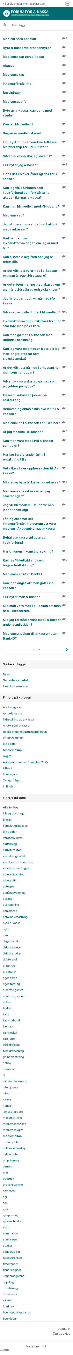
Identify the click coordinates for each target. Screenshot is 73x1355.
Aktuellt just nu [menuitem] (13, 713)
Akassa (36, 65)
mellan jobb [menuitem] (10, 1142)
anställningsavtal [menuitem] (14, 856)
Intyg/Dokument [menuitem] (14, 738)
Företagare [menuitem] (10, 774)
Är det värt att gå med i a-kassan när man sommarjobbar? (36, 369)
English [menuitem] (7, 819)
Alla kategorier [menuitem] (12, 707)
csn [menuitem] (5, 935)
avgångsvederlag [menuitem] (14, 892)
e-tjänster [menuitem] (9, 971)
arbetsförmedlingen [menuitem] (16, 868)
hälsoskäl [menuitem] (9, 1069)
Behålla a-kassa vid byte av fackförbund (36, 539)
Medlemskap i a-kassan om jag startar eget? (36, 493)
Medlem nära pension (36, 39)
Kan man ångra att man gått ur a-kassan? (36, 585)
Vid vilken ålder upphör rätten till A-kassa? (36, 470)
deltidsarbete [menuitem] (11, 947)
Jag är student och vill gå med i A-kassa (36, 300)
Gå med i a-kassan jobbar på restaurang (36, 397)
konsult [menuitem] (8, 1105)
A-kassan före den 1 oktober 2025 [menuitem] (25, 762)
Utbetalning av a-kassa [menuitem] (18, 719)
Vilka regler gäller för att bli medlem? (36, 312)
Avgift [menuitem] (7, 756)
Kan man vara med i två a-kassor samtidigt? (36, 443)
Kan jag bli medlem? (36, 124)
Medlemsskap (36, 74)
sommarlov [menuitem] (10, 1233)
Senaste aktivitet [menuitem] (15, 680)
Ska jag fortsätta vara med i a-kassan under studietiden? (36, 622)
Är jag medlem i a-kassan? (36, 431)
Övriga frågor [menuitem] (12, 780)
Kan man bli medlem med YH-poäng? (36, 206)
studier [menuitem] (7, 1245)
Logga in (64, 1329)
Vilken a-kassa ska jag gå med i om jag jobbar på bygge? (36, 383)
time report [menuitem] (10, 1264)
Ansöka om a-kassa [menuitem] (16, 725)
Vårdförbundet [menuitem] (12, 838)
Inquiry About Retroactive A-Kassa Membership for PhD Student (36, 144)
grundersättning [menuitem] (13, 1057)
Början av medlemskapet (36, 133)
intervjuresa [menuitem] (10, 1087)
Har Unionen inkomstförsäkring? (36, 551)
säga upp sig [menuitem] (11, 1251)
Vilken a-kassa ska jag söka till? (36, 156)
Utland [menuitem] (7, 768)
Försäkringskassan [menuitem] (15, 825)
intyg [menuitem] (6, 1093)
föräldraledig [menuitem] (11, 1044)
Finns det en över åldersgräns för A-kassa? (36, 176)
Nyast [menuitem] (7, 674)
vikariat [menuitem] (7, 1300)
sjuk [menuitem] (5, 1209)
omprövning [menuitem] (11, 1160)
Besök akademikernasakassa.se (24, 3)
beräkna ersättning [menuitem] (15, 917)
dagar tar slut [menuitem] (12, 941)
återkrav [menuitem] (8, 1306)
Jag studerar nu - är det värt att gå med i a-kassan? (36, 226)
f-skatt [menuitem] (8, 1008)
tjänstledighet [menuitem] (12, 1270)
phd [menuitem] (5, 1172)
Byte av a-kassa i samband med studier (36, 112)
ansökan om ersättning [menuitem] (18, 862)
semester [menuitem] (9, 1191)
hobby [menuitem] (7, 1063)
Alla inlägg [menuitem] (10, 807)
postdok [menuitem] (8, 1178)
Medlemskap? (36, 215)
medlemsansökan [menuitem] (14, 1124)
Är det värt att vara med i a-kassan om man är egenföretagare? (36, 272)
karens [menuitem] (7, 1099)
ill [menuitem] (4, 1075)
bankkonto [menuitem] (10, 911)
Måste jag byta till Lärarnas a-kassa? (36, 482)
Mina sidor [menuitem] (10, 744)
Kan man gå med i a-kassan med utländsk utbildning (36, 337)
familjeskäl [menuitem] (10, 1032)
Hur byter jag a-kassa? (36, 165)
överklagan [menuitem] (10, 1318)
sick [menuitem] (5, 1203)
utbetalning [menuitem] (10, 1288)
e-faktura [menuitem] (9, 965)
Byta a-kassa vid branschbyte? (36, 47)
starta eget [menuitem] (10, 1239)
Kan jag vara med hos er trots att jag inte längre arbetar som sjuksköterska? (36, 353)
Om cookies (61, 1333)
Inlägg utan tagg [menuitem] (14, 813)
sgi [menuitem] (5, 1197)
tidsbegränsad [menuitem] (12, 1257)
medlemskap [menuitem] (12, 1136)
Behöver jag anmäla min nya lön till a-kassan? (36, 411)
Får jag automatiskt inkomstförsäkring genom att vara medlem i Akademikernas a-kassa (36, 523)
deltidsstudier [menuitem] (12, 953)
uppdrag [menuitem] (8, 1282)
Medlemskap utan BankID (36, 574)
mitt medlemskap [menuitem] (14, 1148)
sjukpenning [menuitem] (10, 1215)
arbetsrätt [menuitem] (9, 880)
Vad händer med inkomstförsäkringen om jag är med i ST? (36, 243)
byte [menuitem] (6, 929)
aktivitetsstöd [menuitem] (12, 850)
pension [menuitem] (8, 1166)
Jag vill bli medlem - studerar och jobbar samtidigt (36, 507)
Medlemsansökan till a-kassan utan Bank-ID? (36, 635)
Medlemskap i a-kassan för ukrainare (36, 423)
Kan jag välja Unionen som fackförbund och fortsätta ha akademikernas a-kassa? (36, 192)
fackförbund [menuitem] (11, 1020)
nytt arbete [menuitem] (10, 1154)
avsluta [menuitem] (7, 898)
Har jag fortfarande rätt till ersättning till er (36, 456)
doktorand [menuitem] (10, 959)
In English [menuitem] (9, 786)
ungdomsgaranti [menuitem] (14, 1276)
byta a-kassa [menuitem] (11, 923)
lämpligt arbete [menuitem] (13, 1111)
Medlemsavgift (36, 101)
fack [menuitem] (6, 1014)
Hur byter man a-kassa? (36, 596)
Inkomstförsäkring (36, 83)
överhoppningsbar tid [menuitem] (17, 1312)
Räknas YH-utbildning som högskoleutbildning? (36, 562)
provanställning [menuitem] (13, 1184)
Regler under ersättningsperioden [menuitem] (25, 732)
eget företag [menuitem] (11, 984)
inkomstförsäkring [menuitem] (15, 1081)
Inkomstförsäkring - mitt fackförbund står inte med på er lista (36, 323)
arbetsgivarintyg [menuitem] (14, 874)
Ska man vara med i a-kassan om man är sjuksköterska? (36, 608)
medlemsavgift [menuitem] (13, 1130)
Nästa (67, 650)
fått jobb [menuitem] (9, 1038)
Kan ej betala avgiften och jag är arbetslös (36, 259)
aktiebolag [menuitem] (10, 844)
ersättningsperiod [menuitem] (14, 996)
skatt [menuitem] (6, 1227)
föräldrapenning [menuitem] (13, 1051)
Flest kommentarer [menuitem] (15, 686)
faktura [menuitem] (8, 1026)
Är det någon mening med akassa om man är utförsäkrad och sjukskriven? (36, 286)
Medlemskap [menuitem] (12, 750)
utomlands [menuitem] (10, 1294)
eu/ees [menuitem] (7, 1002)
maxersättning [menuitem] (12, 1117)
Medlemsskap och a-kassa (36, 56)
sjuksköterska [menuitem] (12, 1221)
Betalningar (36, 92)
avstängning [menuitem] (11, 905)
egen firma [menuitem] (10, 978)
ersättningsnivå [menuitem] (13, 990)
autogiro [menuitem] (8, 886)
